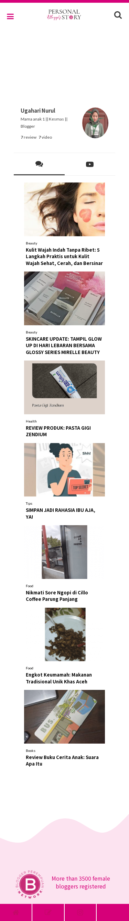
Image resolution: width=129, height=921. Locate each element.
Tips (29, 503)
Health (31, 421)
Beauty (31, 243)
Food (29, 586)
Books (30, 750)
